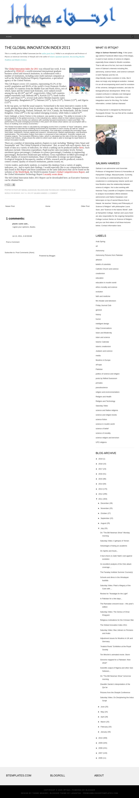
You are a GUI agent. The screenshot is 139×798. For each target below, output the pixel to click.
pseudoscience (102, 387)
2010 (100, 738)
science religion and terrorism (107, 438)
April (102, 717)
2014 (100, 484)
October (104, 513)
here (119, 226)
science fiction (101, 419)
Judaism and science (104, 351)
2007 (100, 753)
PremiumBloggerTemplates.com (100, 793)
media (98, 355)
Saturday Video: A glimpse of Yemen (114, 541)
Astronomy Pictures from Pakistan (109, 255)
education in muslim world (106, 282)
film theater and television (106, 301)
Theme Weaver (40, 793)
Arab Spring (100, 241)
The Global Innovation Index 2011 (37, 47)
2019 (100, 459)
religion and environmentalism (108, 392)
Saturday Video (102, 406)
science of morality (103, 433)
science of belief (102, 428)
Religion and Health (103, 397)
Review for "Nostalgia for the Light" (114, 594)
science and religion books (106, 415)
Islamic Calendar (102, 342)
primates (99, 383)
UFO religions (101, 442)
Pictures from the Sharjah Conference (115, 692)
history (98, 314)
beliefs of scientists (103, 264)
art (97, 246)
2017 (100, 469)
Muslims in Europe (103, 360)
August (103, 523)
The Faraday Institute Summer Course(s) (116, 572)
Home (9, 36)
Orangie (110, 116)
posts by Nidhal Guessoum (25, 190)
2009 (100, 743)
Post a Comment (12, 242)
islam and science (103, 337)
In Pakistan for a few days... (111, 599)
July (102, 528)
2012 (100, 494)
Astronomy (100, 251)
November (105, 508)
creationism (100, 273)
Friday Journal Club (103, 305)
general (99, 310)
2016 (100, 474)
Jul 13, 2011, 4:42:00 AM (22, 236)
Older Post (85, 206)
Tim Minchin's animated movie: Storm (115, 655)
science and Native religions (107, 410)
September (105, 518)
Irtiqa (66, 790)
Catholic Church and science (107, 269)
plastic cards (17, 224)
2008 (100, 748)
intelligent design (102, 324)
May (102, 712)
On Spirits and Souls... (109, 551)
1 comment (53, 193)
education (99, 278)
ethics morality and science (106, 287)
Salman (99, 168)
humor (98, 319)
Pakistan (99, 369)
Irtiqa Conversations (104, 328)
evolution (99, 292)
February (104, 727)
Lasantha (76, 793)
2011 (100, 499)
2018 (100, 464)
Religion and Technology (48, 190)
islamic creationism (103, 346)
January (104, 732)
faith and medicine (103, 296)
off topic (99, 365)
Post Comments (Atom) (25, 252)
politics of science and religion (108, 374)
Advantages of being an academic (113, 546)
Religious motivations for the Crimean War (117, 620)
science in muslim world (105, 424)
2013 (100, 489)
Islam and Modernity (104, 333)
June (103, 707)
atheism (99, 260)
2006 (100, 758)
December (105, 503)
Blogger (52, 256)
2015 (100, 479)
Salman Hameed (40, 193)
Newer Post (10, 206)
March (103, 722)
